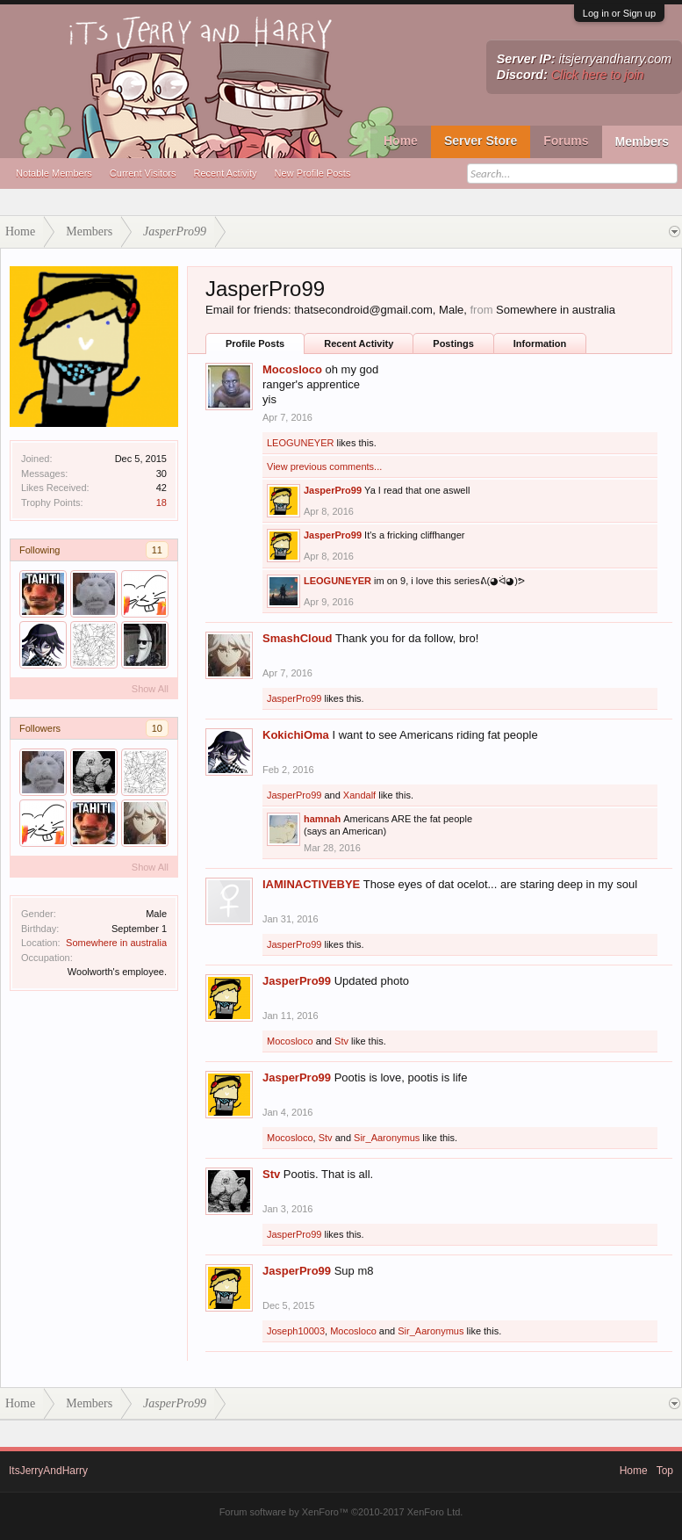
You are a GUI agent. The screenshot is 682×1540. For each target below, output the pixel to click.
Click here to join (597, 75)
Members (642, 141)
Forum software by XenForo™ (341, 1512)
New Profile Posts (313, 173)
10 (157, 728)
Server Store (480, 141)
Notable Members (54, 173)
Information (540, 343)
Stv (341, 1041)
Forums (565, 141)
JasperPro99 (333, 490)
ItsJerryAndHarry (48, 1470)
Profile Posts (255, 343)
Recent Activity (224, 173)
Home (401, 141)
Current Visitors (143, 173)
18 (161, 502)
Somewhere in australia (116, 942)
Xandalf (359, 795)
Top (665, 1470)
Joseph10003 (296, 1331)
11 (157, 550)
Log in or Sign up (619, 13)
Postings (453, 343)
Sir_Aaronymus (387, 1137)
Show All (150, 688)
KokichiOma (295, 734)
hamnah (322, 818)
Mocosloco (292, 369)
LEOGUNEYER (300, 442)
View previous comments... (324, 466)
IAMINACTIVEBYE (311, 884)
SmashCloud (297, 638)
